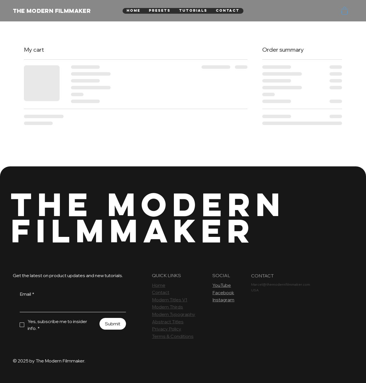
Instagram (223, 300)
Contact (160, 292)
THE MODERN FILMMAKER (52, 10)
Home (158, 285)
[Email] (71, 306)
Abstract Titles (168, 321)
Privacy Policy (166, 329)
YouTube (221, 285)
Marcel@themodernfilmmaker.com (280, 284)
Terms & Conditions (173, 336)
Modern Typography (173, 314)
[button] (344, 11)
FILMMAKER (133, 230)
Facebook (223, 292)
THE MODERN (148, 204)
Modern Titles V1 (169, 300)
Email (27, 294)
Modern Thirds (167, 307)
